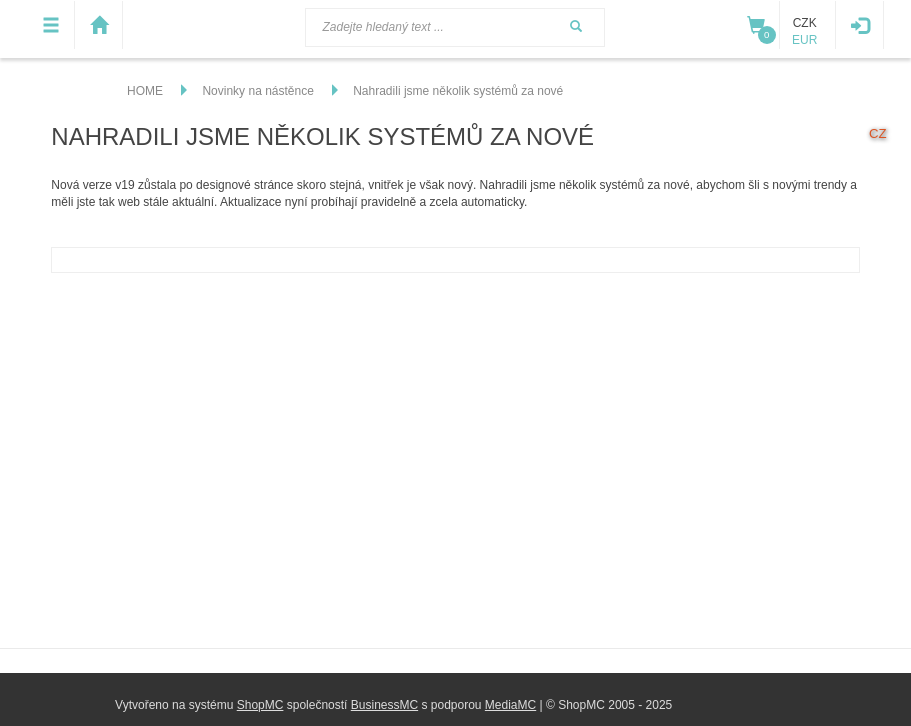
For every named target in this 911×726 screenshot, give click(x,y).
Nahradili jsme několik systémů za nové (458, 91)
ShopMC (260, 705)
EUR (804, 40)
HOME (145, 91)
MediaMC (510, 705)
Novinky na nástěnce (257, 91)
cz (878, 133)
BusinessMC (384, 705)
